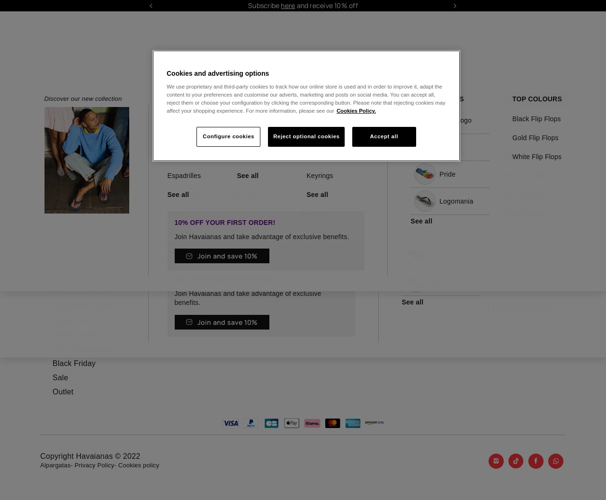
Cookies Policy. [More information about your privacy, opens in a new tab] (356, 111)
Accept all (384, 136)
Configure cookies (228, 136)
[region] (306, 106)
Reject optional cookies (306, 136)
